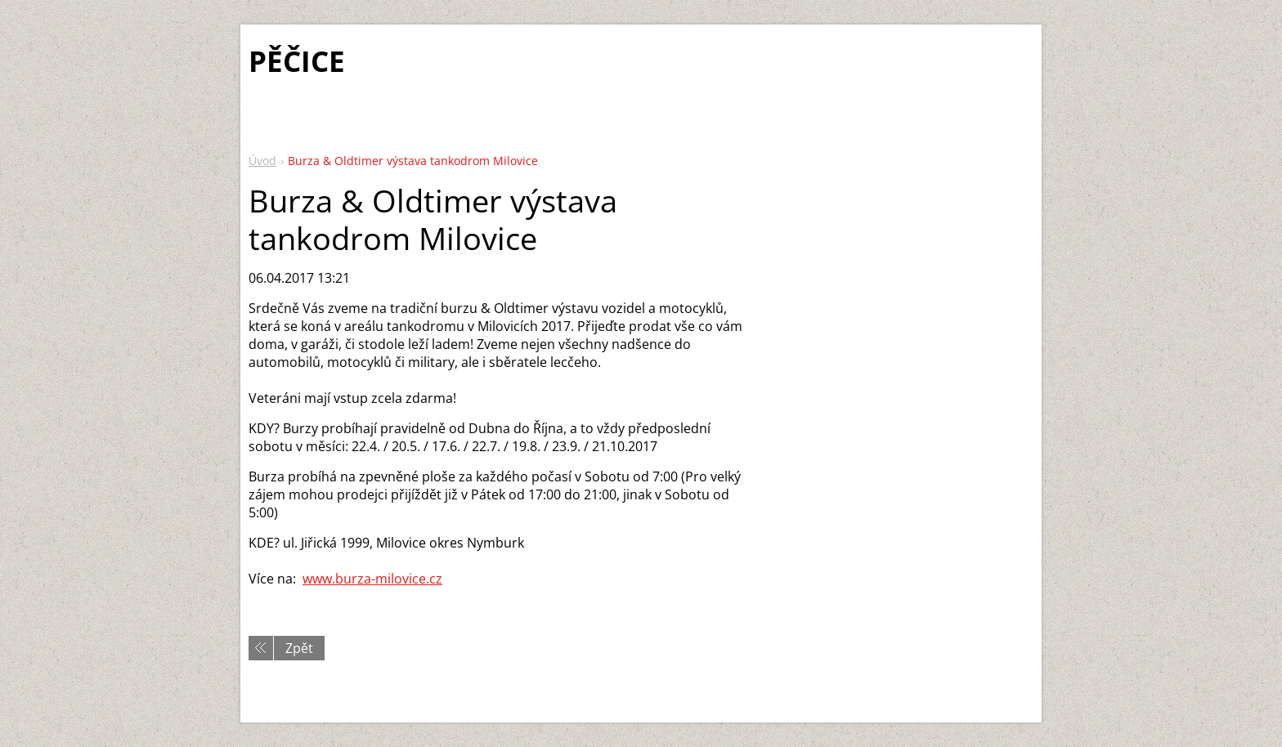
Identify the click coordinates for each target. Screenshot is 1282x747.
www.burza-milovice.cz (372, 579)
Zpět (299, 648)
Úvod (262, 160)
